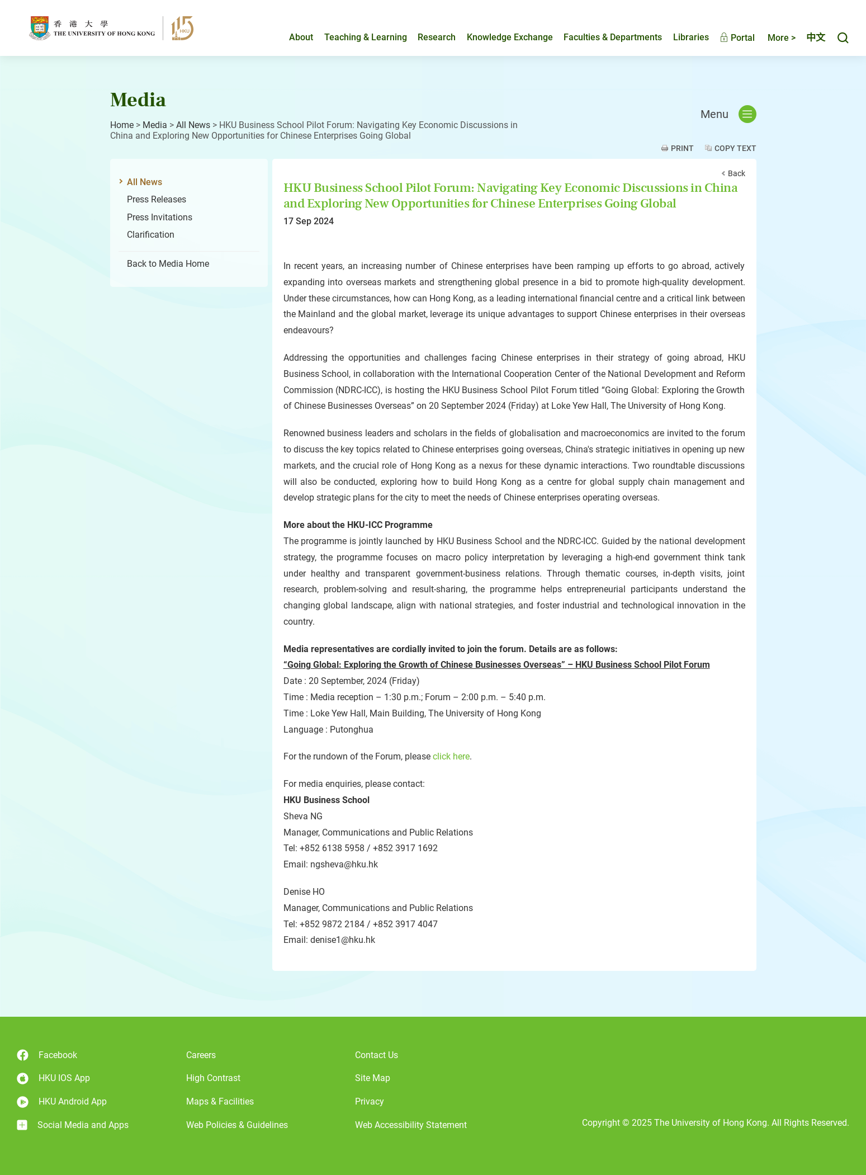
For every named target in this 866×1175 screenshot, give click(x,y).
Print (682, 148)
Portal (737, 37)
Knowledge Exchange (510, 37)
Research (437, 37)
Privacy (369, 1101)
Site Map (372, 1078)
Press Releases (156, 199)
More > (782, 37)
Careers (201, 1055)
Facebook (47, 1055)
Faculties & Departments (613, 37)
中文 (815, 37)
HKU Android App (62, 1102)
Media (155, 125)
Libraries (691, 37)
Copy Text (735, 148)
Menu (728, 114)
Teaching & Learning (365, 37)
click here (451, 756)
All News (193, 125)
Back (736, 173)
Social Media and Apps (73, 1125)
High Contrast (213, 1078)
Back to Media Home (168, 263)
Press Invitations (159, 217)
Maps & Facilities (220, 1101)
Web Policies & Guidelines (237, 1125)
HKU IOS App (53, 1078)
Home (122, 125)
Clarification (150, 234)
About (301, 37)
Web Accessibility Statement (411, 1125)
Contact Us (376, 1055)
